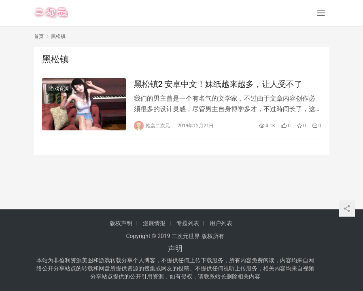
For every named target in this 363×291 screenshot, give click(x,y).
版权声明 (121, 223)
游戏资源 (59, 88)
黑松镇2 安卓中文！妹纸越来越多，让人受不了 (218, 84)
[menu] (320, 13)
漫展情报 (154, 223)
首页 (39, 36)
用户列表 (221, 223)
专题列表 (187, 223)
